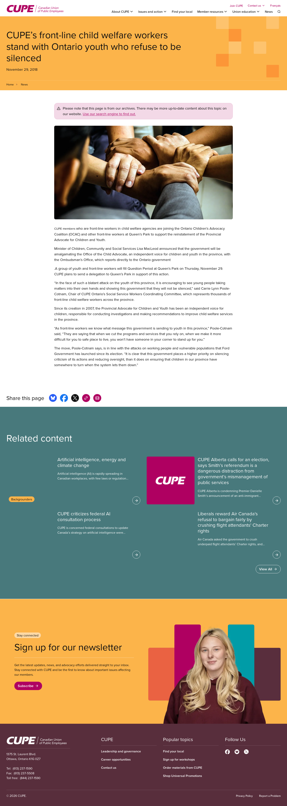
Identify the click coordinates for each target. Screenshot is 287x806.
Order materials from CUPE (182, 767)
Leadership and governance (121, 751)
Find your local (182, 11)
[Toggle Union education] (246, 12)
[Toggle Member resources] (212, 12)
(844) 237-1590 (30, 778)
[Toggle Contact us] (256, 6)
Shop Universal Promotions (182, 776)
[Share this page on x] (75, 398)
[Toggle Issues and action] (152, 12)
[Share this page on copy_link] (86, 398)
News (269, 11)
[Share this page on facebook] (64, 398)
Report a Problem (270, 796)
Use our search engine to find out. (109, 113)
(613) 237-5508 (24, 773)
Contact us (108, 767)
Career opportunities (116, 759)
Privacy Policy (244, 796)
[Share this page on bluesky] (53, 398)
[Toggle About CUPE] (123, 12)
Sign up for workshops (179, 759)
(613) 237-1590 (22, 768)
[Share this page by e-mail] (97, 398)
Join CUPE (236, 6)
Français (275, 6)
